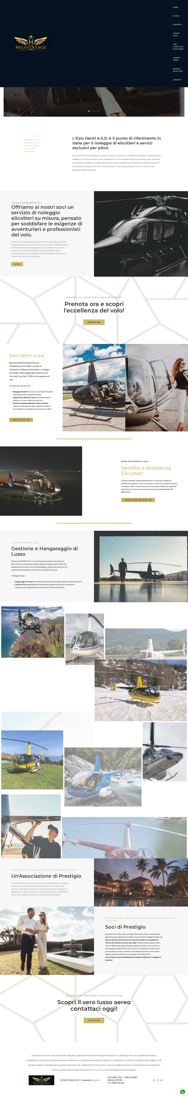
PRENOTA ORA (94, 326)
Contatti (97, 14)
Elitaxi (84, 6)
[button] (88, 111)
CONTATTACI (94, 1024)
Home (73, 6)
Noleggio (96, 6)
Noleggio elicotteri (21, 420)
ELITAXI (17, 264)
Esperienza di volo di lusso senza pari (94, 67)
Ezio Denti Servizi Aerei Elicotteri (94, 59)
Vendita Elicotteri (79, 14)
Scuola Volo (111, 6)
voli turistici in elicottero (134, 6)
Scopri (94, 77)
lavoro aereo (157, 6)
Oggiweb (96, 1080)
